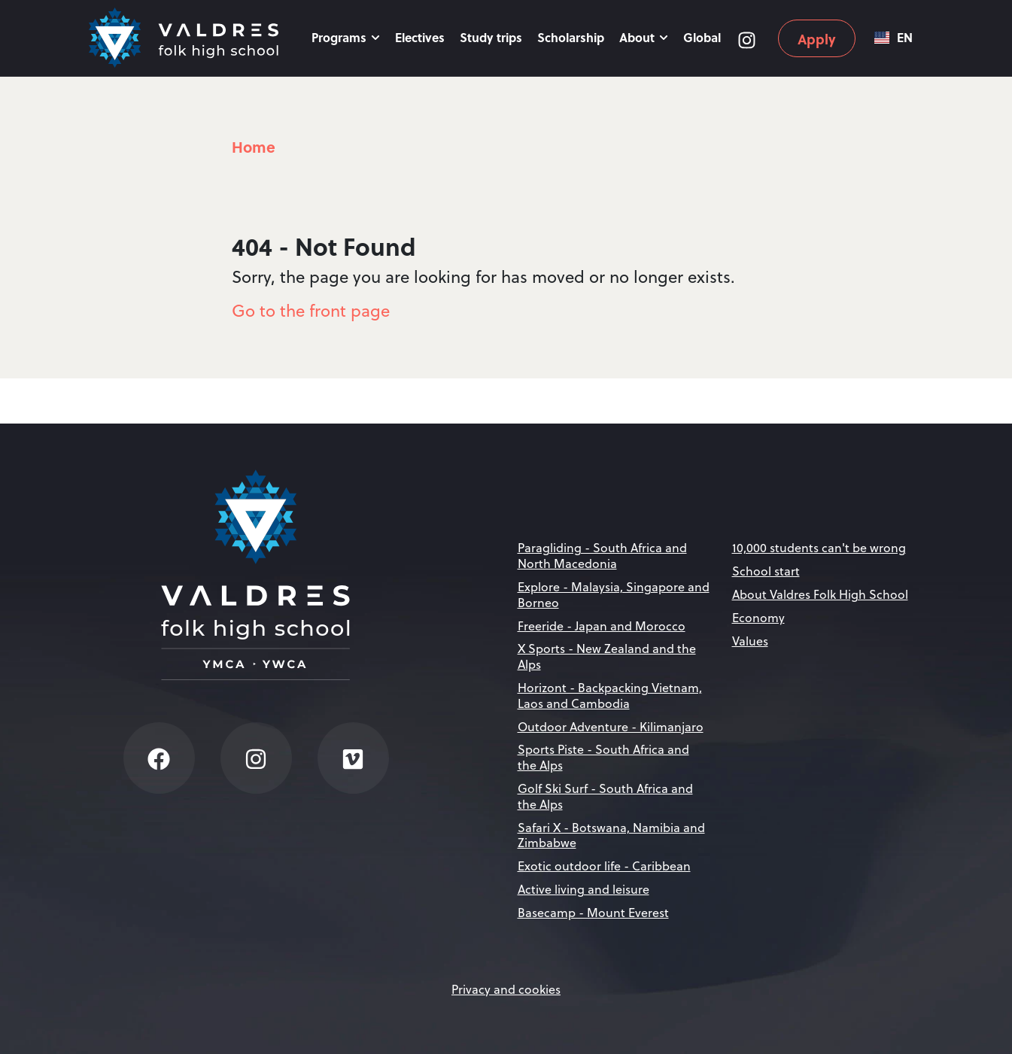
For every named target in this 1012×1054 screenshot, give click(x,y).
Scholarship (570, 37)
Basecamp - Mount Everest (593, 912)
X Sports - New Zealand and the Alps (607, 656)
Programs (346, 37)
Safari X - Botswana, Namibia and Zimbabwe (611, 835)
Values (750, 641)
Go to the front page (311, 310)
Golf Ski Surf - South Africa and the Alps (605, 796)
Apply (817, 39)
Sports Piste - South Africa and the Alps (603, 757)
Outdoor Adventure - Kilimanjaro (611, 726)
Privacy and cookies (506, 989)
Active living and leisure (583, 889)
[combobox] (893, 37)
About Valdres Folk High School (820, 594)
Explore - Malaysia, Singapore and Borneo (614, 595)
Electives (420, 37)
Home (253, 146)
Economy (758, 617)
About (643, 37)
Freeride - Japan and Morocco (601, 626)
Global (702, 37)
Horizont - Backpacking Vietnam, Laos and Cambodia (610, 695)
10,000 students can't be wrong (819, 547)
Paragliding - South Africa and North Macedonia (602, 555)
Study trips (491, 37)
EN (893, 38)
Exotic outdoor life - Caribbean (604, 866)
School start (766, 571)
